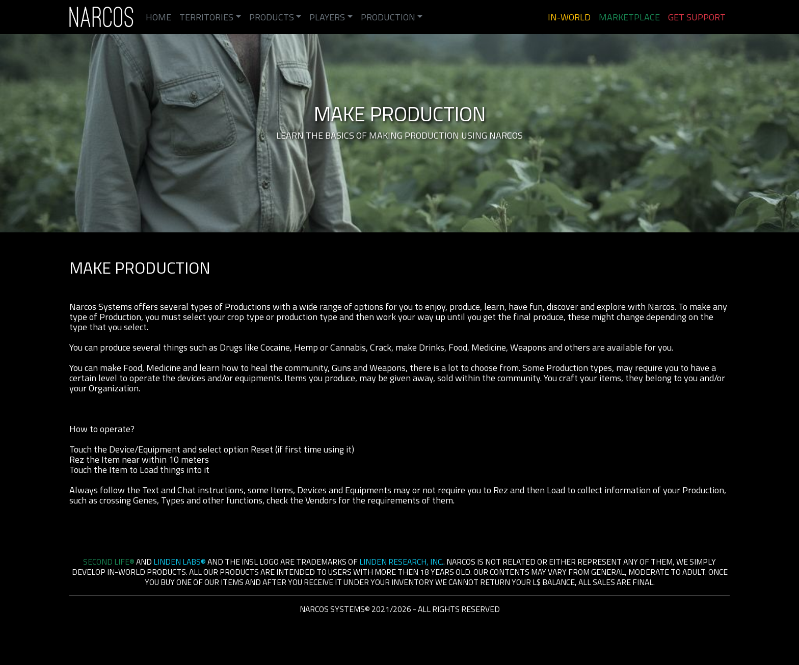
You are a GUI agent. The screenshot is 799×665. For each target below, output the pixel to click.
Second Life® (109, 561)
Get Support (697, 17)
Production (388, 17)
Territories (206, 17)
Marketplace (629, 17)
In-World (569, 17)
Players (327, 17)
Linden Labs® (179, 561)
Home (158, 17)
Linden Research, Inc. (401, 561)
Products (271, 17)
